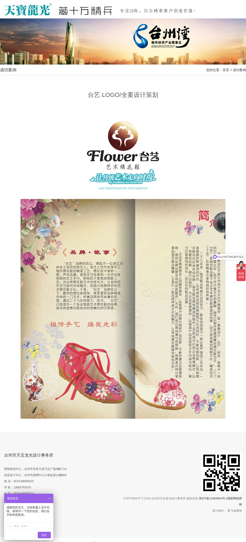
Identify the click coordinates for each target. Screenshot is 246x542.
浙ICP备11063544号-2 (213, 498)
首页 (226, 70)
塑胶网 (232, 498)
